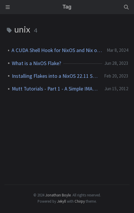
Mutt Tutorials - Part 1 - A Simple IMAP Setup (56, 88)
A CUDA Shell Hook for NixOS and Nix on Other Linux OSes (57, 50)
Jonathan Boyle (58, 195)
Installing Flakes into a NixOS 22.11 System (55, 76)
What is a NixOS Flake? (36, 63)
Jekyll (61, 201)
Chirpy (80, 201)
